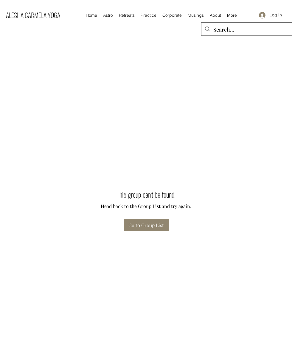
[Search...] (246, 30)
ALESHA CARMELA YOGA (33, 15)
